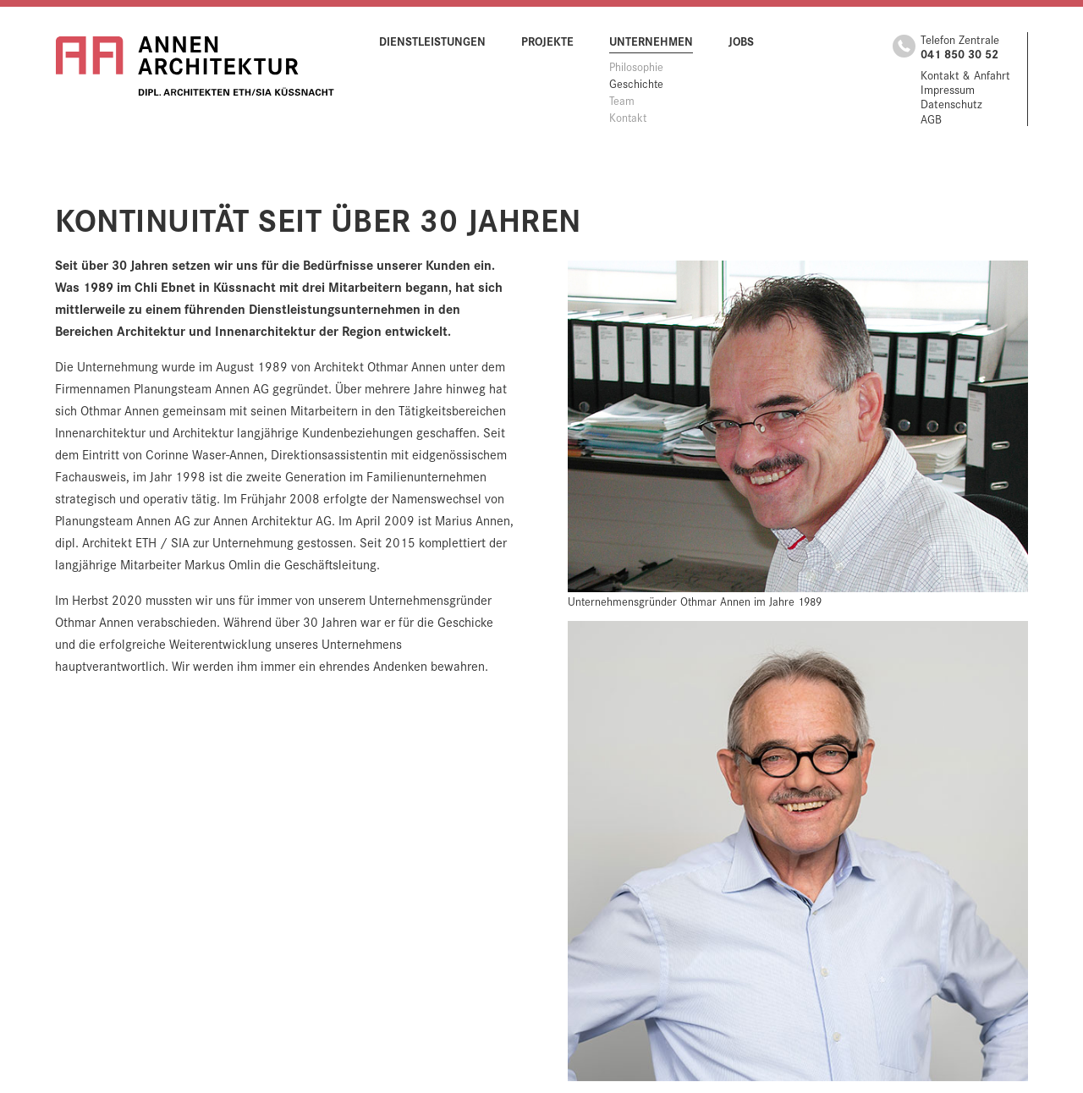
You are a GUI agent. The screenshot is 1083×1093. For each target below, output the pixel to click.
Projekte (547, 40)
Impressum (948, 89)
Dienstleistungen (432, 40)
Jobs (741, 40)
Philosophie (636, 66)
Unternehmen (651, 40)
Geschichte (636, 82)
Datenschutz (951, 104)
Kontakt (627, 116)
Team (622, 99)
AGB (931, 119)
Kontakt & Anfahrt (965, 75)
